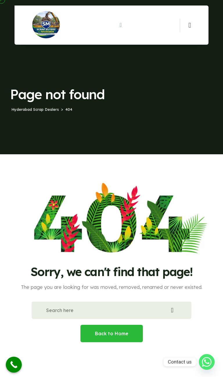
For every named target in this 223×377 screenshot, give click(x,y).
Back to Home (111, 333)
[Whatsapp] (207, 362)
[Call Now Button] (14, 365)
